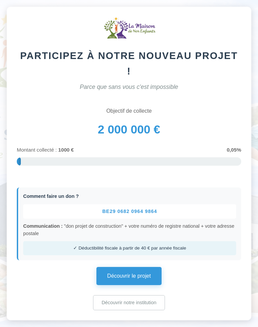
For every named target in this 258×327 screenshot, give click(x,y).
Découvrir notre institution (128, 302)
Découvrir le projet (129, 276)
